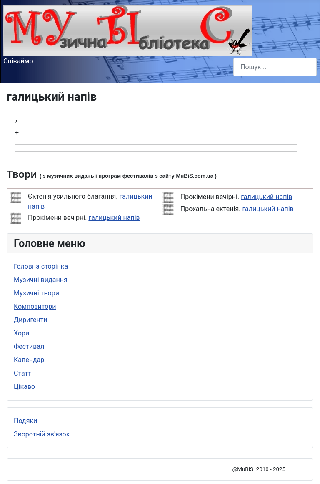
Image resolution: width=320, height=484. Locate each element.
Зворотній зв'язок (42, 434)
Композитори (35, 306)
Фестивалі (30, 346)
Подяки (25, 421)
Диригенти (31, 320)
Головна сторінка (41, 266)
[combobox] (275, 67)
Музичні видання (41, 280)
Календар (29, 360)
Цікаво (24, 387)
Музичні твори (36, 293)
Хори (21, 333)
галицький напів (114, 218)
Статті (23, 373)
